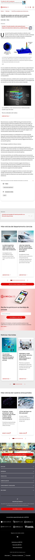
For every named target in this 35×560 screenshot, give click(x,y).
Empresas (3, 471)
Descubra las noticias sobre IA (17, 454)
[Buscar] (26, 7)
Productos (4, 476)
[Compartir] (28, 7)
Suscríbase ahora (17, 509)
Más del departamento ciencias (17, 284)
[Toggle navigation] (33, 7)
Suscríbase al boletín (16, 317)
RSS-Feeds (3, 490)
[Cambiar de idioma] (30, 7)
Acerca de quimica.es (17, 547)
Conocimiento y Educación (8, 485)
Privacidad (28, 555)
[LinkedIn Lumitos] (17, 536)
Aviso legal (7, 555)
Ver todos (5, 326)
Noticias (3, 466)
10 (24, 280)
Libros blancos (5, 480)
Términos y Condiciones (17, 555)
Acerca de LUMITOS (17, 544)
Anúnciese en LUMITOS (17, 542)
